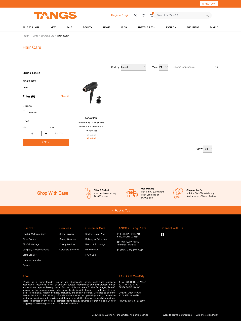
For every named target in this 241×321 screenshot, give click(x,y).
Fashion (171, 27)
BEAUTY (87, 27)
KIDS (124, 27)
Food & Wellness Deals (34, 234)
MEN (35, 36)
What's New (29, 81)
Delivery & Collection (96, 239)
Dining (214, 27)
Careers (26, 265)
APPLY (46, 142)
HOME (106, 27)
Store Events (29, 239)
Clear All (65, 96)
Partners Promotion (32, 260)
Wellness (193, 27)
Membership (91, 249)
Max (52, 127)
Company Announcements (36, 249)
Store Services (66, 234)
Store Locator (29, 255)
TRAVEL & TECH (146, 27)
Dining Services (67, 244)
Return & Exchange (95, 244)
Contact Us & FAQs (95, 234)
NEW (53, 27)
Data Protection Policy (207, 314)
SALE (69, 27)
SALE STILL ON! (31, 27)
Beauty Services (67, 239)
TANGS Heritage (31, 244)
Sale (25, 87)
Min (24, 127)
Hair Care (63, 36)
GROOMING (47, 36)
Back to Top (120, 210)
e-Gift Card (90, 255)
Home (26, 36)
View (204, 149)
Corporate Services (69, 249)
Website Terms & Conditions (177, 314)
